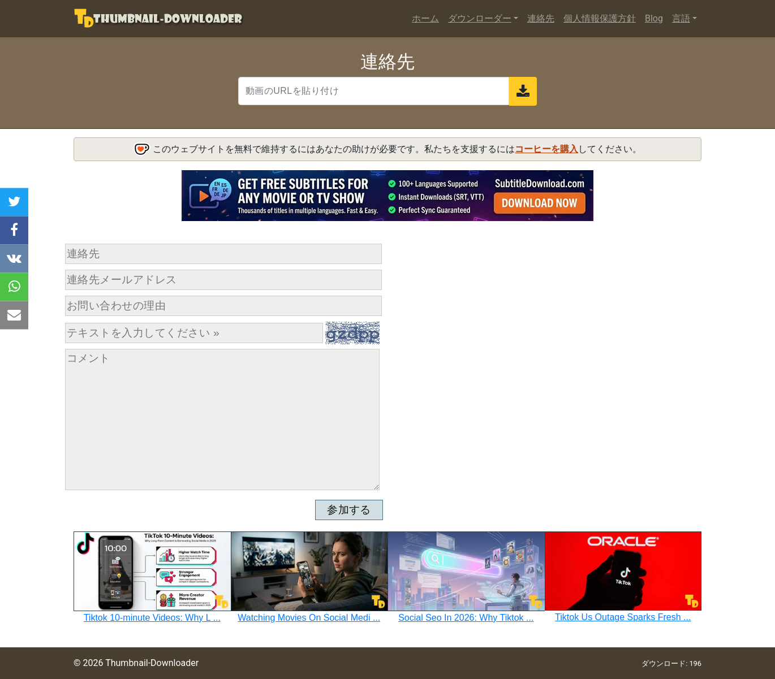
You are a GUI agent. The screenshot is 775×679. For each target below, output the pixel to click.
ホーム (425, 18)
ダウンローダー (479, 18)
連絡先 (540, 18)
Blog (654, 18)
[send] (523, 91)
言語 (681, 18)
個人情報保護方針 (599, 18)
